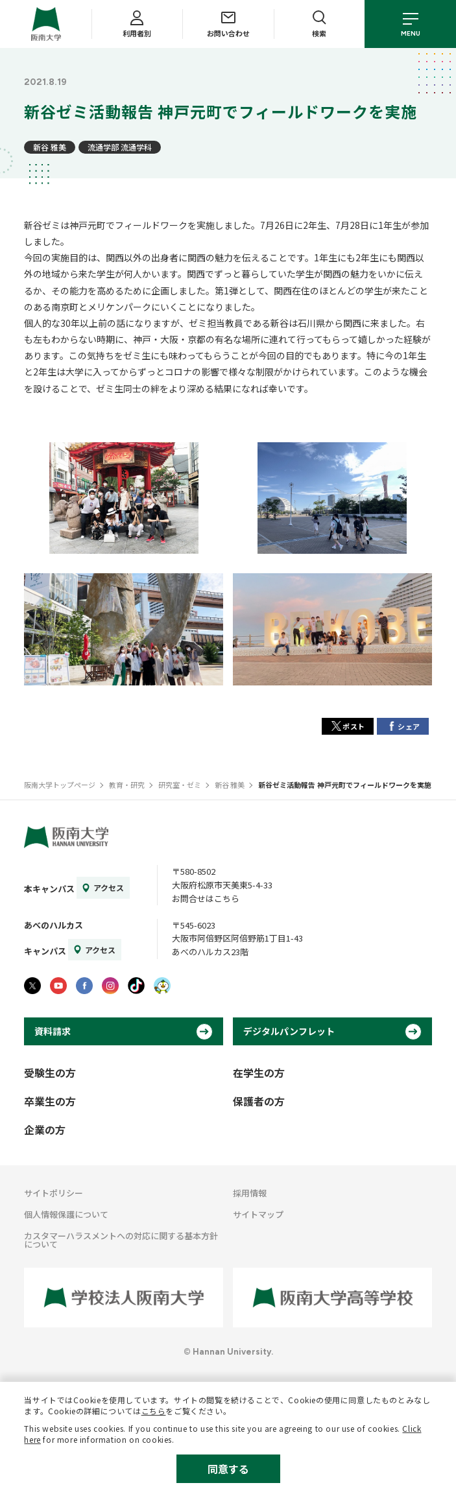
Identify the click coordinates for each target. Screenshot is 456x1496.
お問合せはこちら (205, 898)
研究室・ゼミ (179, 784)
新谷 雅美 (49, 146)
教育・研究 (127, 784)
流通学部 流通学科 (120, 146)
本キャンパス (49, 889)
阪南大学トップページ (59, 784)
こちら (153, 1410)
